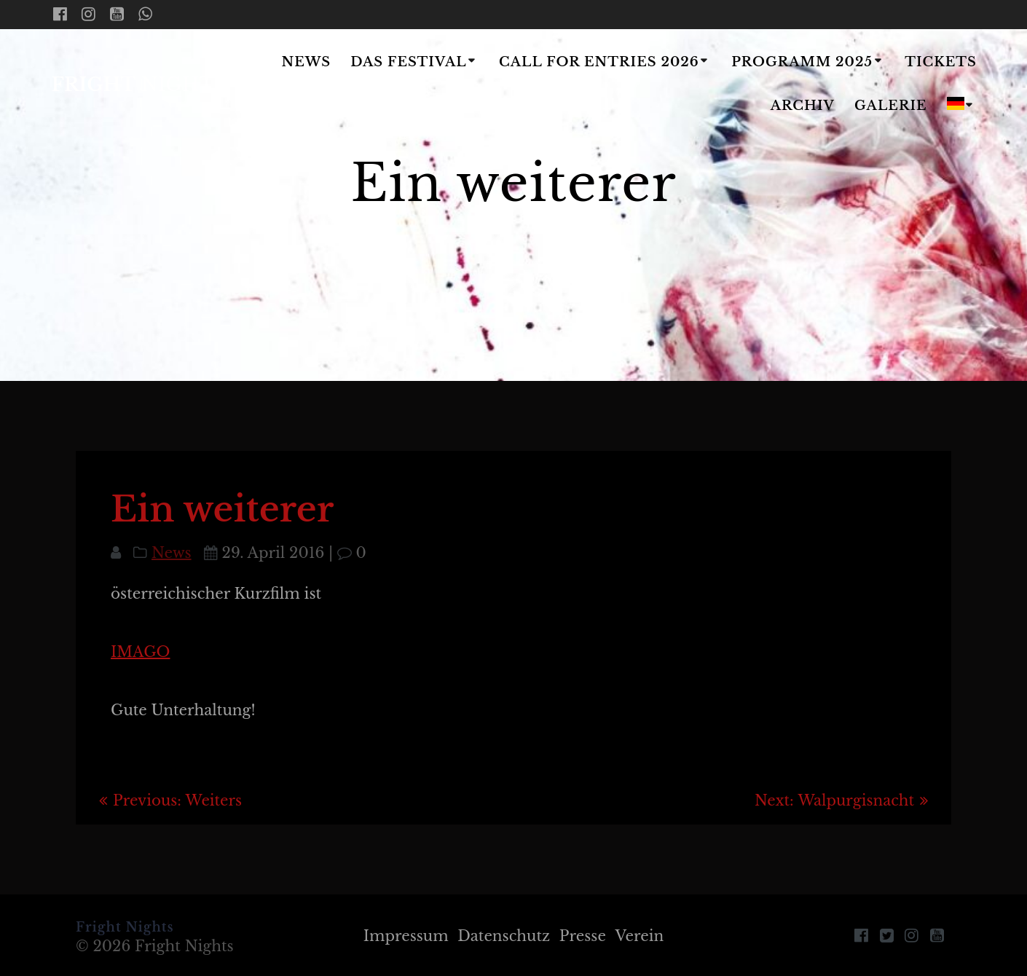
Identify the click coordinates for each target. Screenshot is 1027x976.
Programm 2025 (802, 62)
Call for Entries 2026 (599, 62)
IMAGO (140, 652)
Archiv (803, 106)
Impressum (405, 936)
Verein (639, 936)
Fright (139, 85)
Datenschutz (503, 936)
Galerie (890, 106)
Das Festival (408, 62)
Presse (582, 936)
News (306, 62)
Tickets (941, 62)
